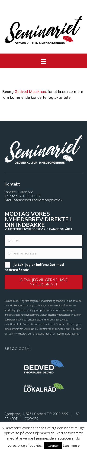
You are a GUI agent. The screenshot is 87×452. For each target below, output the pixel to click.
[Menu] (43, 61)
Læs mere (71, 445)
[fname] (43, 240)
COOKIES (31, 418)
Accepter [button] (53, 445)
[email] (43, 253)
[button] (43, 282)
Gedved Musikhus (30, 91)
